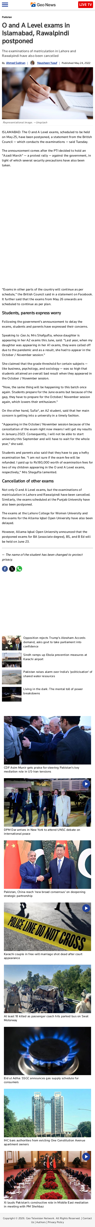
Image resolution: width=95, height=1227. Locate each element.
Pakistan (7, 17)
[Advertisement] (48, 199)
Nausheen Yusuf (47, 62)
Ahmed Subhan (15, 62)
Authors (41, 1222)
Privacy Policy (56, 1222)
